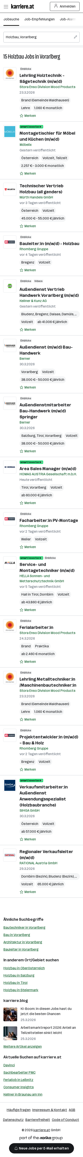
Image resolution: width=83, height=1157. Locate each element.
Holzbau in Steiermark (20, 990)
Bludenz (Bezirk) (61, 876)
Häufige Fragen (19, 1110)
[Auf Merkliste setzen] (28, 115)
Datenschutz (13, 1120)
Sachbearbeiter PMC (19, 1072)
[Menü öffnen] (6, 6)
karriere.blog (15, 1000)
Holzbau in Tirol (15, 983)
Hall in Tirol (29, 594)
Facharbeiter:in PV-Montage (49, 520)
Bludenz (27, 314)
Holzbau (16, 56)
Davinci (9, 1065)
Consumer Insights (18, 1087)
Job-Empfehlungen (39, 19)
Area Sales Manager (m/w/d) (48, 468)
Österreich (29, 158)
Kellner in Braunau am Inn (22, 1094)
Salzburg (28, 436)
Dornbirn (46, 594)
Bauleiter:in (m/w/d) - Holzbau (49, 243)
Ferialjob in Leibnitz (18, 1080)
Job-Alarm (68, 19)
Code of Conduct (65, 1120)
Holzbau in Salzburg (18, 975)
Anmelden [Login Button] (64, 6)
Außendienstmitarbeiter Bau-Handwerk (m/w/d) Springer (45, 410)
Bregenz (27, 262)
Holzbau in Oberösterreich (24, 968)
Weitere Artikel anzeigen (22, 1046)
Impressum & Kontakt (49, 1110)
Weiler (26, 539)
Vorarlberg (50, 56)
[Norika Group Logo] (41, 1139)
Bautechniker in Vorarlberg (24, 927)
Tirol (40, 436)
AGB (72, 1110)
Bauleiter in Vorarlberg (20, 949)
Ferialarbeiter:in (36, 627)
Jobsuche (11, 19)
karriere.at (51, 1057)
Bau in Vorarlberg (16, 935)
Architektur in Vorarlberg (22, 942)
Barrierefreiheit (37, 1120)
